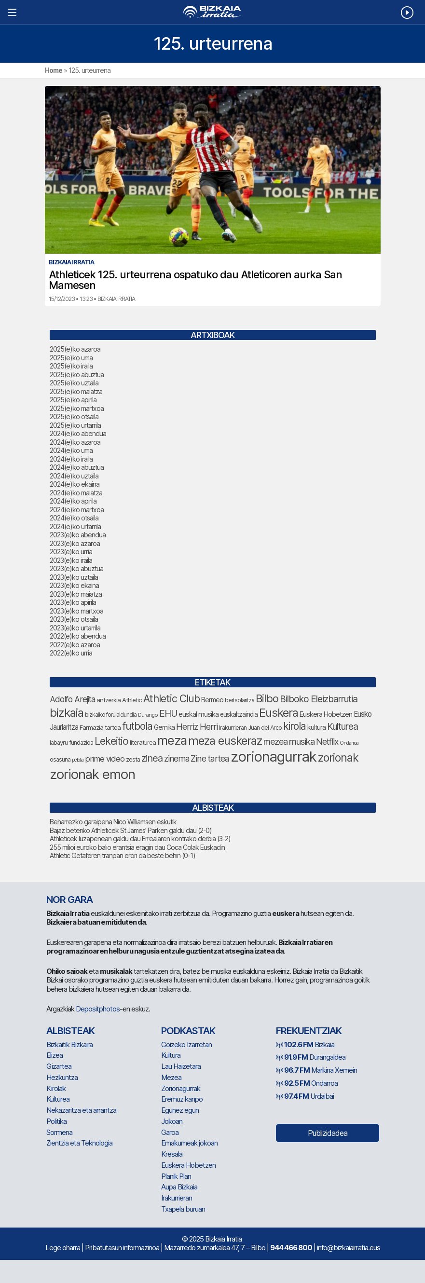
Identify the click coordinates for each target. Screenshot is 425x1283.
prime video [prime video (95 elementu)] (104, 759)
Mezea (171, 1077)
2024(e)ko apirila (73, 501)
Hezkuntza (62, 1077)
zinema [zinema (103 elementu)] (176, 758)
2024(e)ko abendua (78, 433)
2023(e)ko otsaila (74, 619)
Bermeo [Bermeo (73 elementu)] (212, 700)
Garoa (169, 1132)
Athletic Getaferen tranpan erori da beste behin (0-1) (122, 855)
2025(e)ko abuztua (77, 374)
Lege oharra (62, 1247)
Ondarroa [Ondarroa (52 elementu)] (349, 743)
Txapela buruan (183, 1209)
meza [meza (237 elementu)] (172, 740)
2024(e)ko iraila (71, 459)
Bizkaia (305, 1044)
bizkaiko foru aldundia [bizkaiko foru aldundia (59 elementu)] (111, 714)
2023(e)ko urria (71, 551)
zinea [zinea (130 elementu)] (152, 758)
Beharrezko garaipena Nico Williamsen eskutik (113, 822)
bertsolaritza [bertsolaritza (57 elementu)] (239, 700)
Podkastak (188, 1031)
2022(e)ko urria (71, 653)
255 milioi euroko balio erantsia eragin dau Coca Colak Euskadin (137, 847)
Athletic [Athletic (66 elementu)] (132, 700)
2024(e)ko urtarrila (75, 526)
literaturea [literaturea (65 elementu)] (143, 742)
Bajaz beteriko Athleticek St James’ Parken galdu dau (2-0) (131, 830)
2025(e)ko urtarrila (75, 425)
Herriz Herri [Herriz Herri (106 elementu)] (197, 727)
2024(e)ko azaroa (75, 442)
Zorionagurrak (180, 1088)
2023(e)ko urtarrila (75, 628)
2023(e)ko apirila (73, 602)
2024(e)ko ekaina (74, 484)
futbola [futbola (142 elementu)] (137, 726)
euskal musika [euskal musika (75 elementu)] (198, 714)
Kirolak (56, 1088)
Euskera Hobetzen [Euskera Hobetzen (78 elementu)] (326, 714)
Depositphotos (98, 1008)
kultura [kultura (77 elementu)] (316, 727)
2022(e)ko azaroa (75, 645)
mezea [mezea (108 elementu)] (275, 742)
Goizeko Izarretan (186, 1044)
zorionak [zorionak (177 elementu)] (338, 757)
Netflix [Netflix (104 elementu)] (327, 742)
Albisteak (70, 1031)
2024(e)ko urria (71, 450)
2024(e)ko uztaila (74, 476)
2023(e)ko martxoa (76, 611)
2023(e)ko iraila (71, 560)
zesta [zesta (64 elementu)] (133, 759)
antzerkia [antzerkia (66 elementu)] (108, 700)
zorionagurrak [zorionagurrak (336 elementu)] (273, 756)
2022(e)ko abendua (78, 636)
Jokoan (171, 1121)
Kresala (171, 1154)
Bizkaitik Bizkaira (69, 1044)
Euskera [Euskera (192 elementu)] (278, 713)
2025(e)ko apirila (73, 400)
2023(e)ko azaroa (75, 543)
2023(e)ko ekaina (74, 585)
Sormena (59, 1132)
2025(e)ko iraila (71, 366)
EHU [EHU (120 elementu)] (168, 713)
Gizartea (58, 1066)
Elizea (54, 1055)
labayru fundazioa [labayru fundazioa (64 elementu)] (71, 742)
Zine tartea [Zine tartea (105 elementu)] (210, 758)
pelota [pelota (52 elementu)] (77, 760)
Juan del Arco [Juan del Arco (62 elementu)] (265, 727)
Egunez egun (180, 1110)
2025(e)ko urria (71, 358)
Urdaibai (305, 1096)
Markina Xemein (316, 1070)
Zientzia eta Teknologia (79, 1142)
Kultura (170, 1055)
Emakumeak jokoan (189, 1142)
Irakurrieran (176, 1197)
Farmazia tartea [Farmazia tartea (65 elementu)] (100, 727)
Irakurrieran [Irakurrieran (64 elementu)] (233, 727)
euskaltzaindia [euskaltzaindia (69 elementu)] (239, 714)
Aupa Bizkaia (179, 1186)
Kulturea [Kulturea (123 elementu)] (342, 726)
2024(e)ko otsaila (74, 518)
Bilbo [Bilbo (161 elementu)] (267, 698)
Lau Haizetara (181, 1066)
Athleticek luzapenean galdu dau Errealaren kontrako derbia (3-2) (140, 838)
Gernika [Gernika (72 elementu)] (164, 727)
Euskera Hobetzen (188, 1165)
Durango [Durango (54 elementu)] (148, 714)
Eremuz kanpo (182, 1099)
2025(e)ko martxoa (77, 408)
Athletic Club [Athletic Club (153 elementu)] (171, 698)
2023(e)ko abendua (78, 535)
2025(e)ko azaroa (75, 349)
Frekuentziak (309, 1031)
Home (53, 70)
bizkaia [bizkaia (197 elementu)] (66, 713)
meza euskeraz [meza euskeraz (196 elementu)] (225, 741)
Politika (56, 1121)
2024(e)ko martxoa (77, 509)
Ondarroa (307, 1083)
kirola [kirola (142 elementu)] (294, 726)
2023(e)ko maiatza (76, 594)
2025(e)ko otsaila (74, 416)
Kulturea (57, 1099)
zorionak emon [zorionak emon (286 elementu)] (92, 774)
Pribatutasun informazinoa (122, 1247)
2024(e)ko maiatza (76, 493)
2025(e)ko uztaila (74, 383)
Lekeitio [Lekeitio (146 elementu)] (111, 741)
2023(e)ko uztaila (74, 577)
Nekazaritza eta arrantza (81, 1110)
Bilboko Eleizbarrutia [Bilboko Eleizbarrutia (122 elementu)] (318, 699)
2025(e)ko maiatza (76, 391)
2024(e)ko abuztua (77, 467)
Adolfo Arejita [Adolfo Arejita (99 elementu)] (72, 699)
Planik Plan (176, 1176)
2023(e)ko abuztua (76, 568)
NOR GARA (69, 899)
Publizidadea (327, 1133)
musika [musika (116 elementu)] (302, 741)
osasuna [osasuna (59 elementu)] (60, 759)
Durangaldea (310, 1057)
